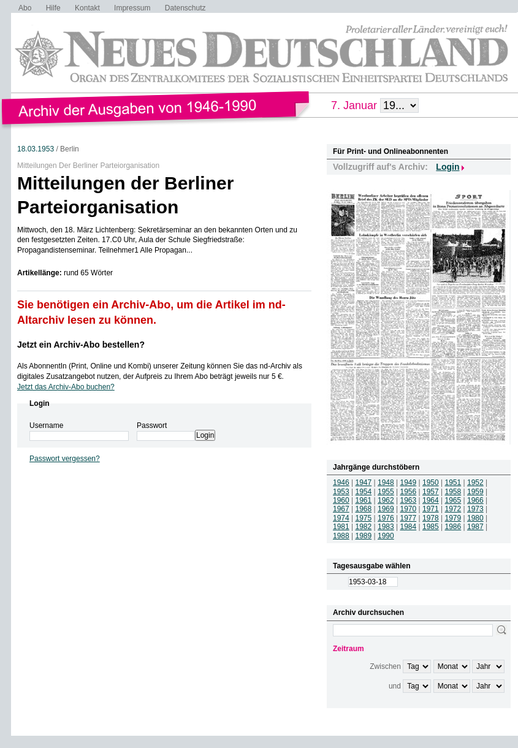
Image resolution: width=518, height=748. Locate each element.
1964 (430, 500)
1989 (364, 536)
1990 (386, 536)
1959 (475, 491)
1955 (386, 491)
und (395, 686)
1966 (475, 500)
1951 (453, 482)
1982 (364, 526)
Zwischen (385, 666)
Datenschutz (185, 8)
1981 (341, 526)
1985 (430, 526)
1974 (341, 518)
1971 (430, 509)
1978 (430, 518)
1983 (386, 526)
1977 (408, 518)
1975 (364, 518)
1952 (475, 482)
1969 (386, 509)
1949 (408, 482)
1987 (475, 526)
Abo (24, 8)
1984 (408, 526)
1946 (341, 482)
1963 (408, 500)
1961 (364, 500)
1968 (364, 509)
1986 (453, 526)
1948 (386, 482)
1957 (430, 491)
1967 (341, 509)
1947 (364, 482)
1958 (453, 491)
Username (46, 425)
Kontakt (87, 8)
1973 (475, 509)
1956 (408, 491)
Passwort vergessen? (64, 458)
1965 (453, 500)
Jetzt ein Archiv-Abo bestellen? (81, 344)
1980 (475, 518)
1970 (408, 509)
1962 (386, 500)
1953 (341, 491)
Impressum (132, 8)
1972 (453, 509)
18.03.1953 (35, 149)
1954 (364, 491)
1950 (430, 482)
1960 (341, 500)
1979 (453, 518)
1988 (341, 536)
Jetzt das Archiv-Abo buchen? (66, 387)
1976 (386, 518)
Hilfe (53, 8)
